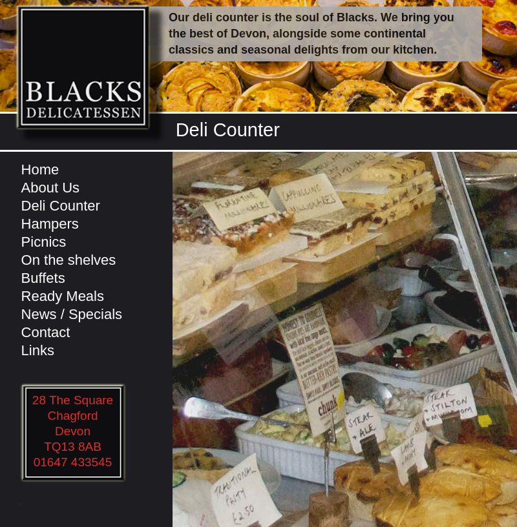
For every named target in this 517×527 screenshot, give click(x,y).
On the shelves (68, 260)
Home (40, 169)
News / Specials (72, 314)
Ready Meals (62, 296)
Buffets (43, 278)
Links (37, 350)
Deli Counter (60, 206)
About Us (50, 188)
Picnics (44, 242)
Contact (45, 332)
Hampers (50, 224)
